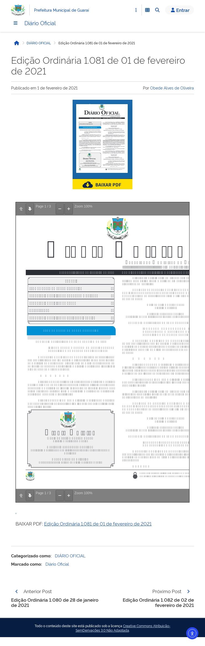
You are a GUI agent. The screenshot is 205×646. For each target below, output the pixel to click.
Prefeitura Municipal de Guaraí (61, 9)
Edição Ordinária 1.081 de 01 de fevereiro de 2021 (98, 523)
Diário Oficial (40, 23)
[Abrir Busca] (157, 10)
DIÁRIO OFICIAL (39, 43)
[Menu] (15, 23)
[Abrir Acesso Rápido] (136, 10)
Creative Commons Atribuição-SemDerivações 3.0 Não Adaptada (123, 628)
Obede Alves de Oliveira (172, 87)
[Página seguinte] (188, 591)
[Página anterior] (16, 591)
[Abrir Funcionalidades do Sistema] (147, 10)
